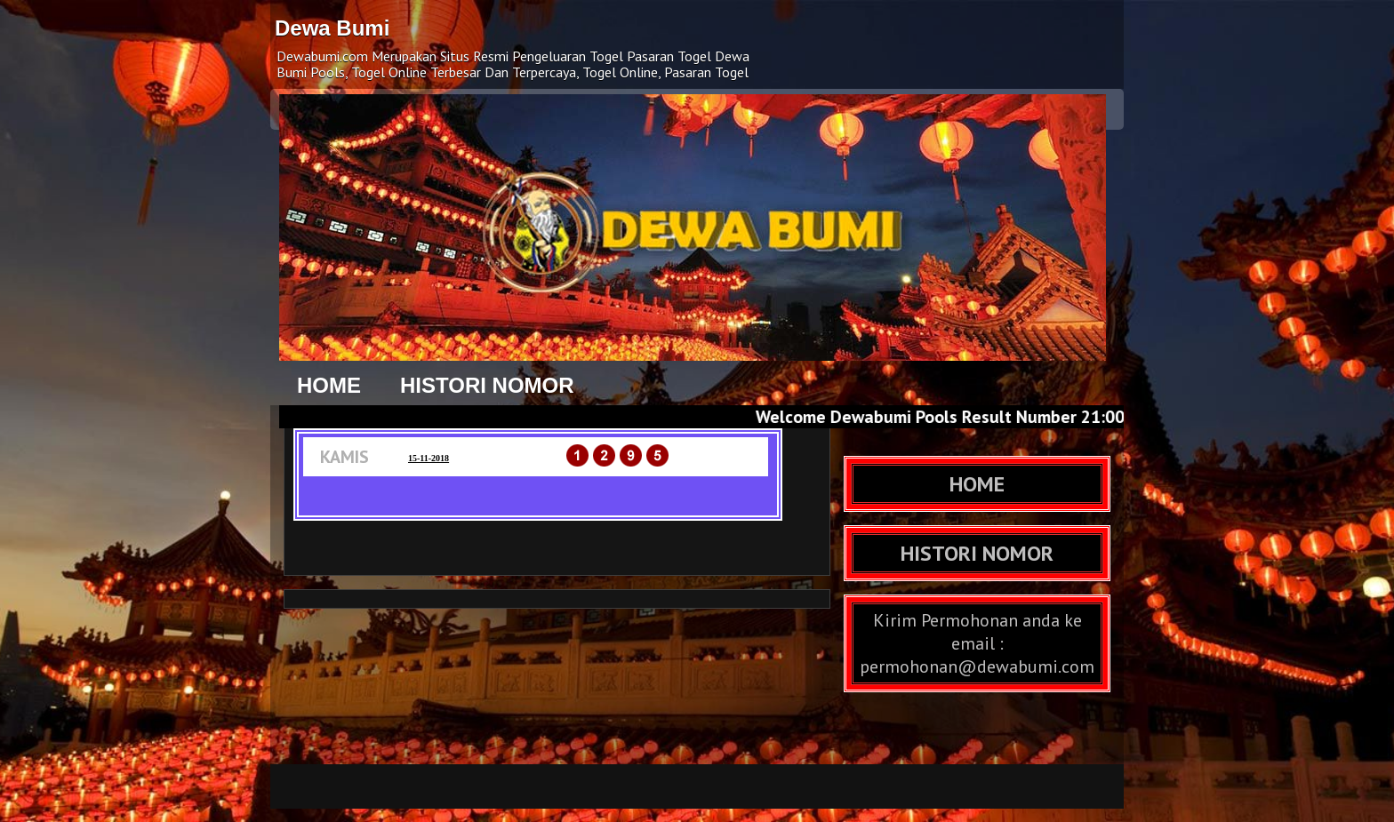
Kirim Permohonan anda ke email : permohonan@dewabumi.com (977, 643)
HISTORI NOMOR (487, 385)
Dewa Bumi (332, 28)
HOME (329, 385)
